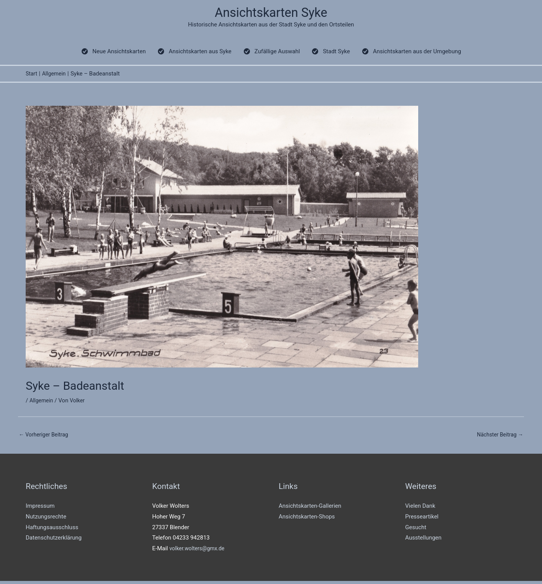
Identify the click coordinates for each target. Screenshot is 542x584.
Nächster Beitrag (498, 436)
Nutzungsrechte (46, 519)
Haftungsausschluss (52, 530)
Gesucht (415, 530)
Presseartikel (422, 519)
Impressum (40, 508)
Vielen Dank (420, 508)
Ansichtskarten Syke (271, 13)
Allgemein (42, 402)
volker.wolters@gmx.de (199, 551)
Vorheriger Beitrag (45, 436)
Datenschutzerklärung (54, 540)
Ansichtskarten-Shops (307, 519)
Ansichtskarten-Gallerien (310, 508)
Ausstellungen (423, 540)
